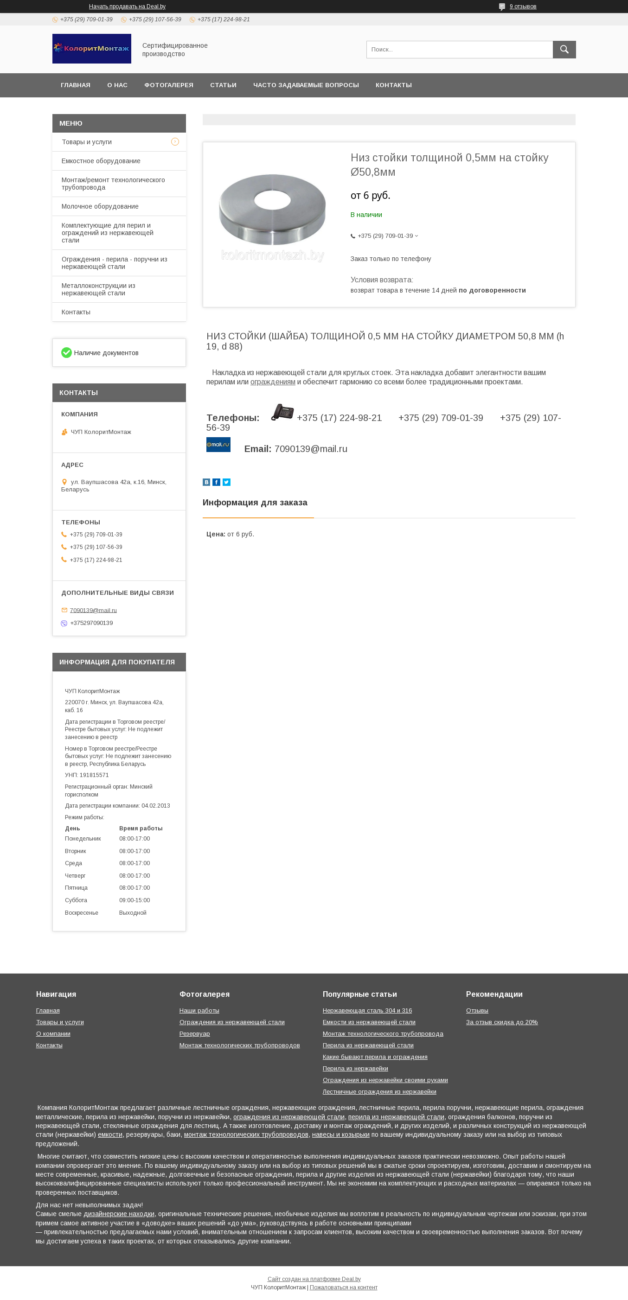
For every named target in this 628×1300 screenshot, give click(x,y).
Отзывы (477, 1010)
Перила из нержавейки (355, 1068)
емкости (110, 1134)
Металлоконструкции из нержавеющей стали (98, 289)
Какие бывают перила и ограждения (375, 1056)
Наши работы (199, 1010)
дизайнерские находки (118, 1213)
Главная (75, 85)
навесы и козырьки (341, 1134)
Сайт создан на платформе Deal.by (314, 1279)
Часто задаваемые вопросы (306, 85)
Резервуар (194, 1033)
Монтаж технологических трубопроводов (239, 1045)
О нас (117, 85)
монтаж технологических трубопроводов (246, 1134)
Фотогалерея (168, 85)
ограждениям (272, 382)
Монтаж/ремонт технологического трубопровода (113, 183)
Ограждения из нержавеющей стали (232, 1022)
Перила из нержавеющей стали (368, 1045)
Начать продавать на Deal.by (127, 6)
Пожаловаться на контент (344, 1287)
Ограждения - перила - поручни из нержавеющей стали (114, 262)
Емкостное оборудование (101, 161)
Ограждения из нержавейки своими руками (385, 1080)
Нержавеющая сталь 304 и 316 (367, 1010)
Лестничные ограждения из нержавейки (379, 1091)
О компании (53, 1033)
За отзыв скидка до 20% (502, 1022)
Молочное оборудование (100, 206)
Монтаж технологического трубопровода (383, 1033)
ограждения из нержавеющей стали (289, 1117)
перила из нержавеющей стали (396, 1117)
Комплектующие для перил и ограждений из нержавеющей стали (108, 233)
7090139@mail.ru (93, 609)
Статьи (223, 85)
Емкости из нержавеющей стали (369, 1022)
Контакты (394, 85)
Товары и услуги (87, 142)
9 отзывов (523, 6)
